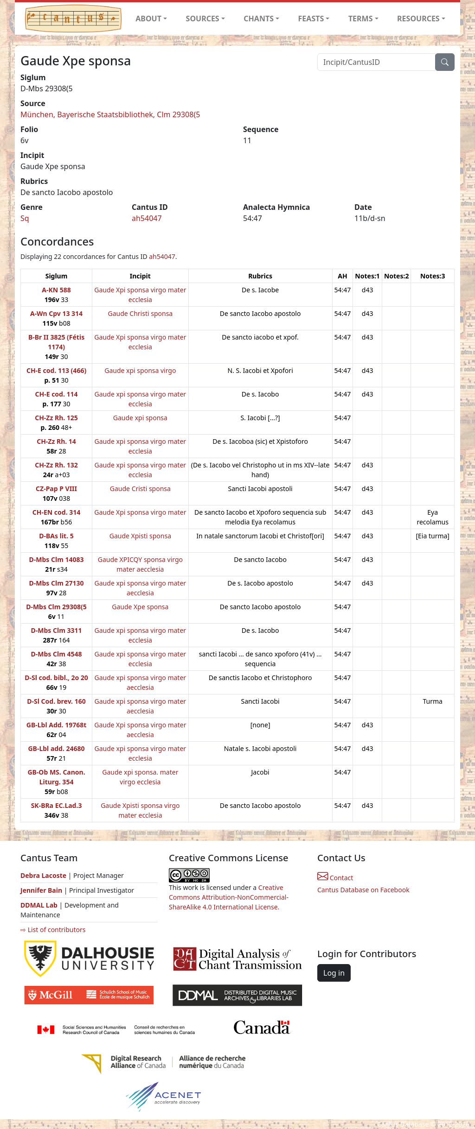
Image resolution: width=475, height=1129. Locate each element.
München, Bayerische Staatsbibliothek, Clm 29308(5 (110, 114)
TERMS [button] (360, 18)
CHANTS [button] (259, 18)
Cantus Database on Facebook (363, 889)
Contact (335, 877)
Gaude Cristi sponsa (140, 488)
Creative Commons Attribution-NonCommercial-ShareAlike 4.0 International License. (229, 897)
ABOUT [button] (148, 18)
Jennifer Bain (42, 890)
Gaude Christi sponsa (140, 313)
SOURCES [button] (202, 18)
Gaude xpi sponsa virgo (140, 370)
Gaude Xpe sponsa (140, 606)
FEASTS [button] (311, 18)
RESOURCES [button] (418, 18)
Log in (334, 973)
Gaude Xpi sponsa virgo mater (140, 512)
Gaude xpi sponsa (140, 417)
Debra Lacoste (43, 875)
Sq (24, 218)
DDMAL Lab (39, 905)
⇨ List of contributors (52, 929)
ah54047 (147, 218)
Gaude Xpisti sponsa (140, 535)
